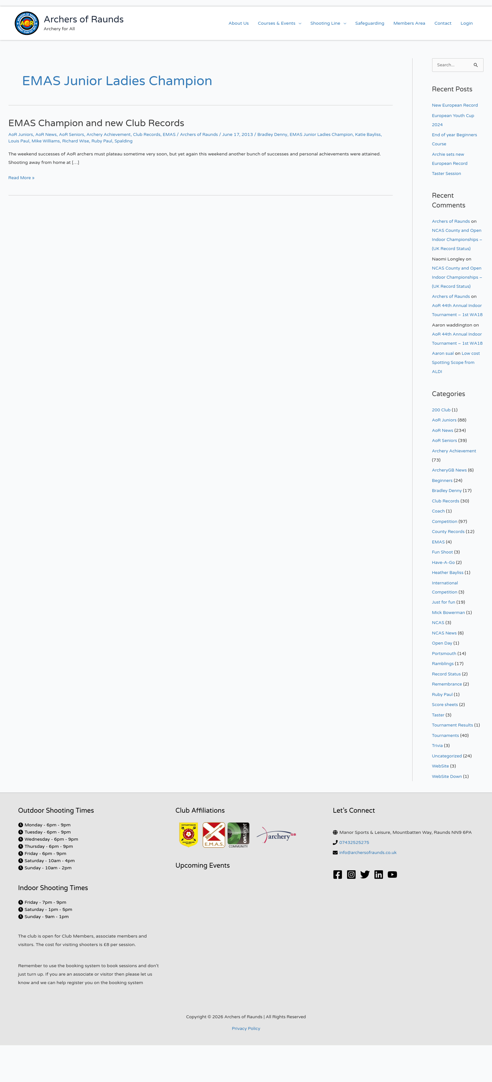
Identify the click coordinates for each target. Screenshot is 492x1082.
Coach (439, 548)
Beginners (443, 517)
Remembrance (448, 721)
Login (467, 23)
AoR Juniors (21, 134)
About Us (239, 23)
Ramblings (443, 700)
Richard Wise (96, 141)
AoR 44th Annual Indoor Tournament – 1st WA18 (455, 333)
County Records (449, 568)
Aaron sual (443, 390)
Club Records (153, 134)
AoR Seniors (75, 134)
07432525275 (355, 879)
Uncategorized (448, 792)
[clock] (44, 861)
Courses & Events (276, 23)
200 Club (442, 446)
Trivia (437, 782)
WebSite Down (448, 813)
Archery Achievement (113, 134)
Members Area (409, 23)
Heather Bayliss (448, 609)
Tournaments (446, 772)
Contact (442, 23)
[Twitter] (365, 911)
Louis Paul (36, 141)
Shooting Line (325, 23)
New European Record (456, 105)
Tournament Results (453, 762)
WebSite (441, 803)
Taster (438, 752)
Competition (445, 558)
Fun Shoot (443, 589)
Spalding (146, 141)
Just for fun (444, 639)
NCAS (438, 659)
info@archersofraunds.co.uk (369, 889)
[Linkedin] (379, 911)
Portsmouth (445, 690)
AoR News (48, 134)
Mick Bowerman (449, 649)
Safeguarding (369, 23)
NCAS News (445, 670)
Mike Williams (64, 141)
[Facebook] (338, 911)
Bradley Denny (284, 134)
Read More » (22, 177)
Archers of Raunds (84, 19)
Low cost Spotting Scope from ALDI (457, 399)
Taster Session (447, 174)
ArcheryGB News (450, 507)
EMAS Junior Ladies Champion (335, 134)
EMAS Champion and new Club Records (101, 123)
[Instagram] (351, 911)
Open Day (443, 680)
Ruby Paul (123, 141)
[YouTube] (392, 911)
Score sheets (445, 741)
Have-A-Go (444, 599)
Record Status (447, 711)
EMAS (177, 134)
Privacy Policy (246, 1065)
